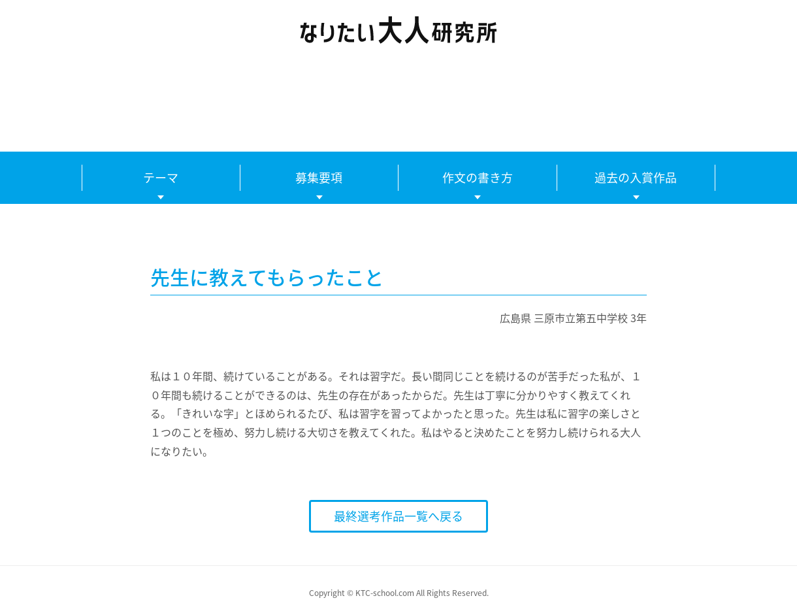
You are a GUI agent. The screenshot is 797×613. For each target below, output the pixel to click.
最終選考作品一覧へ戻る (398, 516)
